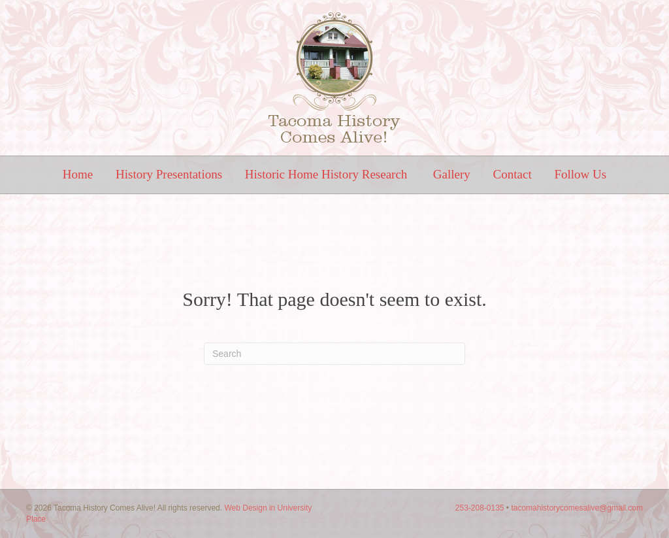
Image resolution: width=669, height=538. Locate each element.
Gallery (451, 174)
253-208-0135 (479, 508)
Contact (512, 174)
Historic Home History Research (327, 174)
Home (78, 174)
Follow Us (580, 174)
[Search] (334, 354)
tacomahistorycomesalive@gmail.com (577, 508)
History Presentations (169, 174)
